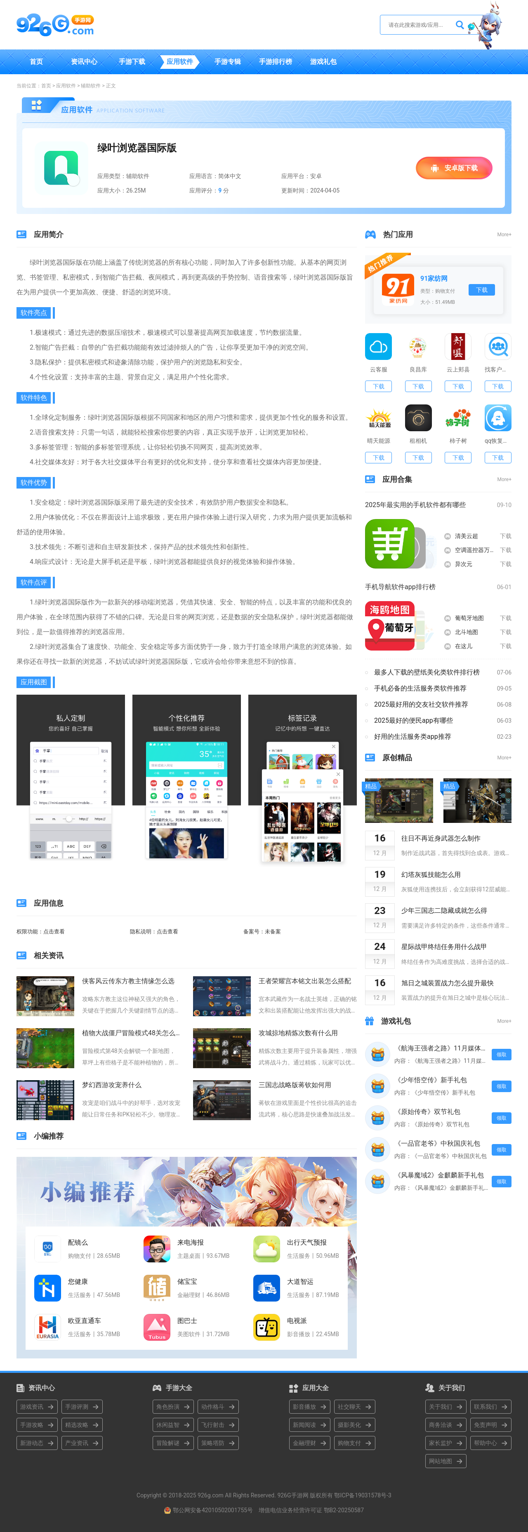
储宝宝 (187, 1281)
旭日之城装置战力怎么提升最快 (447, 983)
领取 (502, 1054)
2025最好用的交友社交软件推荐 (421, 704)
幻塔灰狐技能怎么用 (431, 875)
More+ (504, 234)
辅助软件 (91, 86)
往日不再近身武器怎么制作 (441, 838)
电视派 (297, 1321)
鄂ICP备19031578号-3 (362, 1495)
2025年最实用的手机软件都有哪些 (415, 505)
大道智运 (300, 1281)
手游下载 (132, 62)
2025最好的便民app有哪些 (413, 720)
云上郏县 (458, 369)
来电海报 (190, 1242)
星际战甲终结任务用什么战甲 (444, 947)
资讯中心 (84, 62)
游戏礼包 (323, 62)
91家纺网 (434, 278)
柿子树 (458, 440)
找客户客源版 (498, 369)
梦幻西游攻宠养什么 (111, 1085)
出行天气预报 (307, 1242)
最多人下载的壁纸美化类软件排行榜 (427, 672)
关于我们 (451, 1388)
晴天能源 (378, 440)
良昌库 (418, 369)
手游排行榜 (275, 62)
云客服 (378, 369)
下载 (482, 290)
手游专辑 (227, 62)
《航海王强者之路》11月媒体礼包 (441, 1048)
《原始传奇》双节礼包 (427, 1112)
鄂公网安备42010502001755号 (213, 1510)
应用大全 (315, 1388)
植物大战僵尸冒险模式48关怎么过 (131, 1033)
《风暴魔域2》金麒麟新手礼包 (439, 1175)
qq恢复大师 (498, 440)
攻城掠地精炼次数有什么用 (298, 1033)
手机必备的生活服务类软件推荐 (420, 688)
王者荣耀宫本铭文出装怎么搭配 (305, 981)
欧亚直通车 (84, 1321)
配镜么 (78, 1242)
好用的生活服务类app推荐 (412, 736)
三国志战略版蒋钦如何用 (295, 1085)
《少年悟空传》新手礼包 (430, 1080)
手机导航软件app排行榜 (400, 587)
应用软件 (180, 62)
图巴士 (187, 1321)
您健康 (78, 1281)
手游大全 (179, 1388)
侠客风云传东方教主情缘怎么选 (128, 981)
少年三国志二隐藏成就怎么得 (444, 910)
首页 (36, 62)
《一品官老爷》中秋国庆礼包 (437, 1143)
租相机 (418, 440)
